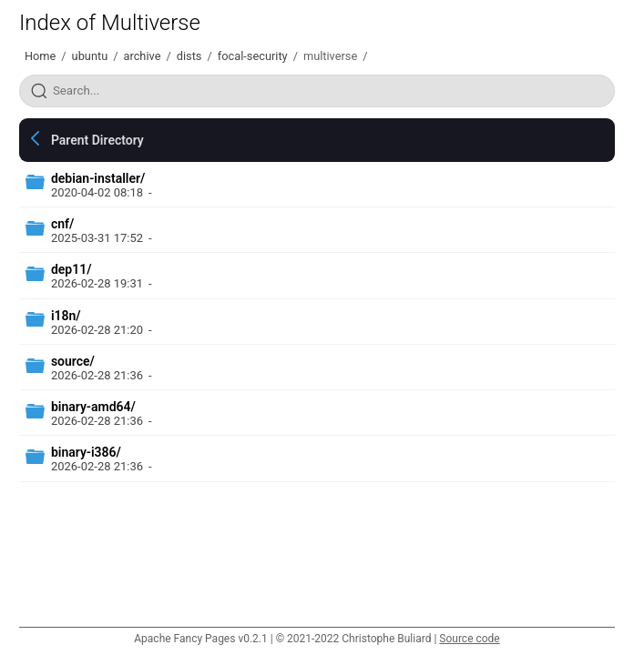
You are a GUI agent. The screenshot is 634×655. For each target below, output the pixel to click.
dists (189, 56)
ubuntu (90, 56)
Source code (469, 638)
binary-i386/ (86, 452)
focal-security (253, 56)
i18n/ (66, 315)
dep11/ (71, 269)
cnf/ (62, 224)
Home (40, 56)
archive (141, 56)
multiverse (330, 56)
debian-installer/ (98, 178)
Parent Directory (97, 140)
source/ (73, 361)
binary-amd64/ (93, 406)
